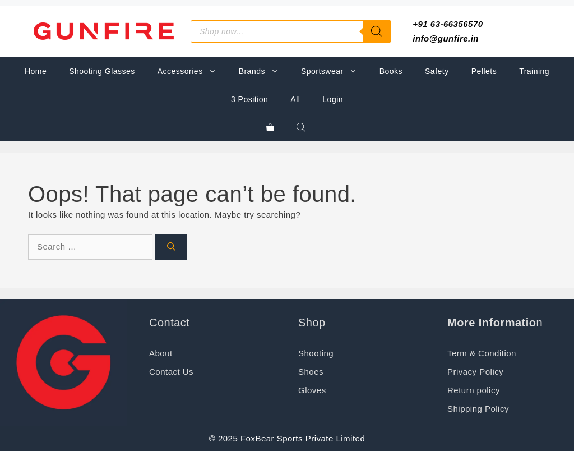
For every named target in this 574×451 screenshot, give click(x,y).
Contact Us (171, 371)
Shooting (316, 353)
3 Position (249, 99)
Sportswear (334, 71)
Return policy (473, 390)
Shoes (310, 371)
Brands (264, 71)
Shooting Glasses (102, 71)
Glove (310, 390)
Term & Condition (481, 353)
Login (332, 99)
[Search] (377, 31)
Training (534, 71)
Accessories (193, 71)
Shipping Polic (475, 408)
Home (36, 71)
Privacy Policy (475, 371)
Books (390, 71)
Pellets (484, 71)
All (295, 99)
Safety (437, 71)
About (161, 353)
